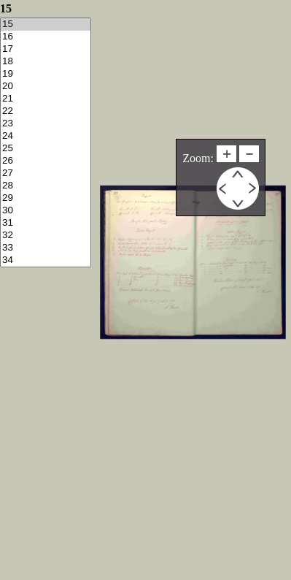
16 (45, 37)
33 (45, 248)
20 (45, 86)
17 (45, 49)
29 (45, 198)
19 (45, 74)
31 (45, 223)
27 (45, 173)
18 (45, 62)
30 (45, 211)
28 (45, 186)
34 (45, 260)
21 (45, 99)
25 (45, 148)
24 (45, 136)
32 (45, 235)
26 (45, 161)
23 (45, 124)
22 (45, 111)
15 (45, 24)
